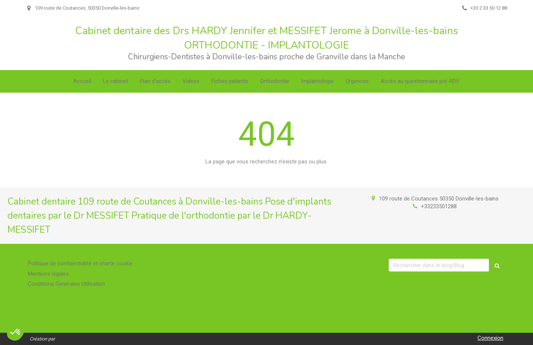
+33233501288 (439, 206)
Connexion (490, 338)
